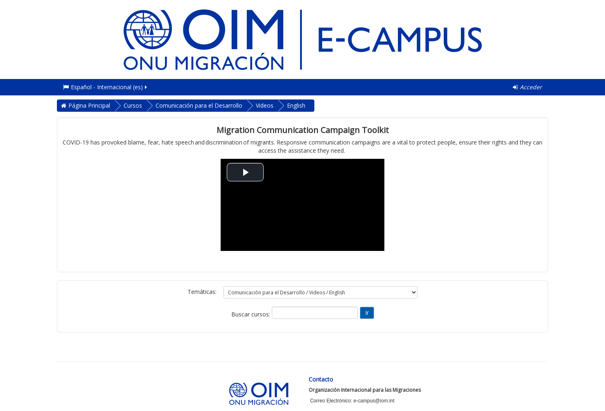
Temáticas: (202, 292)
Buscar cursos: (251, 314)
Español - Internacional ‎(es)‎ (105, 87)
